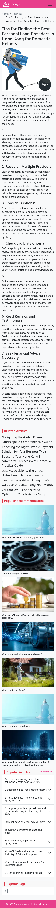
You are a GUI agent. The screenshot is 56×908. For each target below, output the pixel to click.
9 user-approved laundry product (23, 872)
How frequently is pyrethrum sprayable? (21, 842)
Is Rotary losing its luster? (15, 573)
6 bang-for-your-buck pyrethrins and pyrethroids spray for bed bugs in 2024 (25, 811)
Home (5, 13)
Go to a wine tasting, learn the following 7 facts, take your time (23, 780)
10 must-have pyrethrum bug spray (25, 822)
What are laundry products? (16, 726)
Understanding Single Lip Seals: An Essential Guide (24, 863)
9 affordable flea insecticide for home (26, 789)
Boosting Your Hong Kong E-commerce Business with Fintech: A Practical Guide (26, 460)
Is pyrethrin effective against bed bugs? (23, 831)
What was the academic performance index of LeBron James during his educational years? (25, 763)
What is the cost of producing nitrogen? (22, 654)
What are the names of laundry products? (23, 537)
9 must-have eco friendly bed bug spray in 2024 (23, 799)
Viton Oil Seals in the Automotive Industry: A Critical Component (23, 853)
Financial (17, 13)
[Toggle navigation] (50, 4)
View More (46, 771)
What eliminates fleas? (13, 690)
